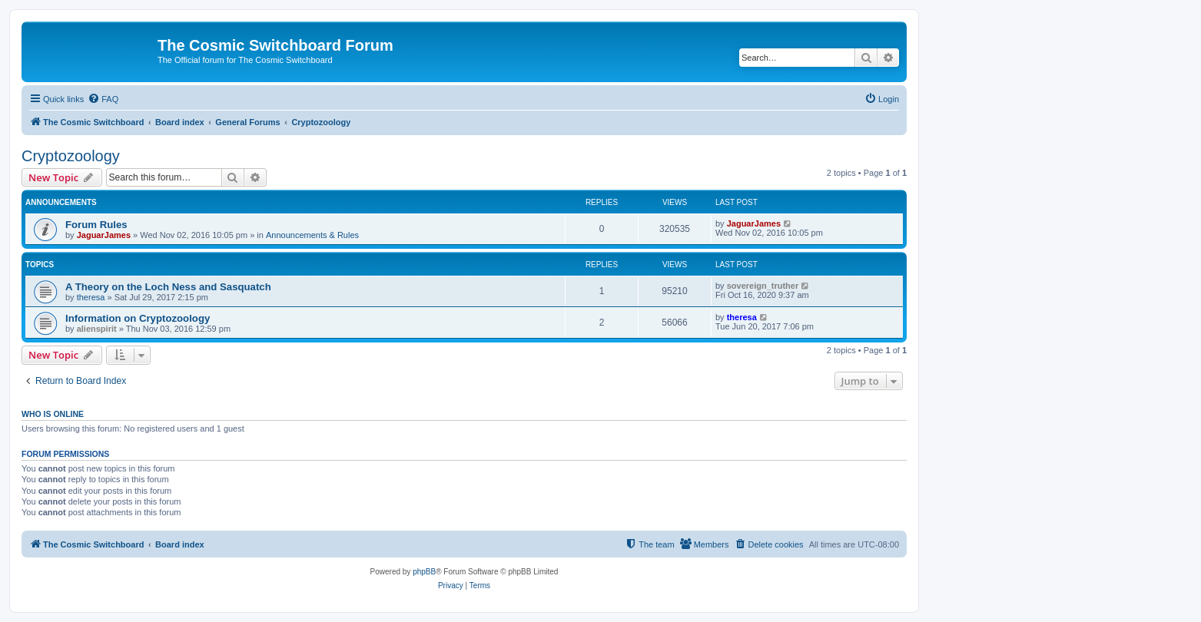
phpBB (424, 571)
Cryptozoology (71, 155)
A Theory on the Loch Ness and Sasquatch (168, 287)
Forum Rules (96, 224)
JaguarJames (104, 235)
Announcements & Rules (312, 235)
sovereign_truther (763, 285)
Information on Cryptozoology (137, 318)
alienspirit (97, 328)
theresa (91, 297)
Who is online (53, 414)
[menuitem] (103, 99)
